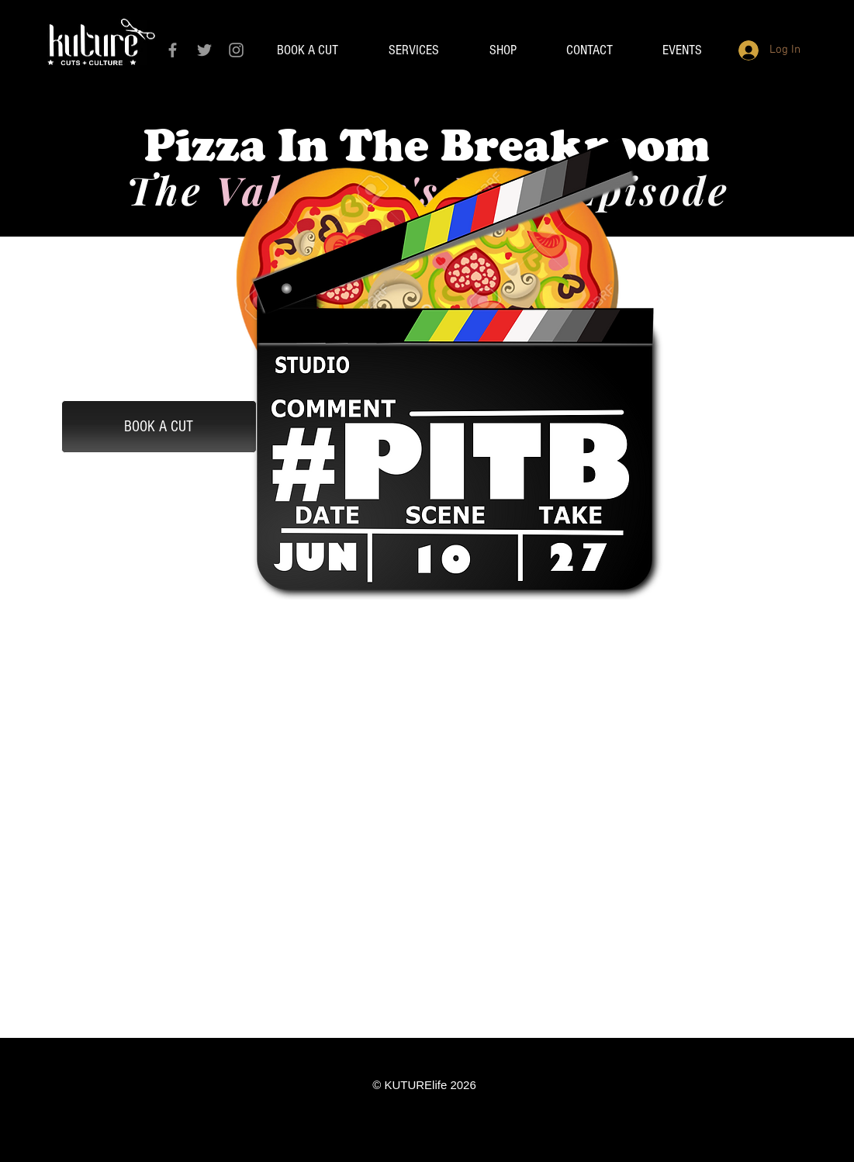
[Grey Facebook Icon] (172, 50)
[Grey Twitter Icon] (204, 50)
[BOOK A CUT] (159, 426)
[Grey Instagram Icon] (236, 50)
